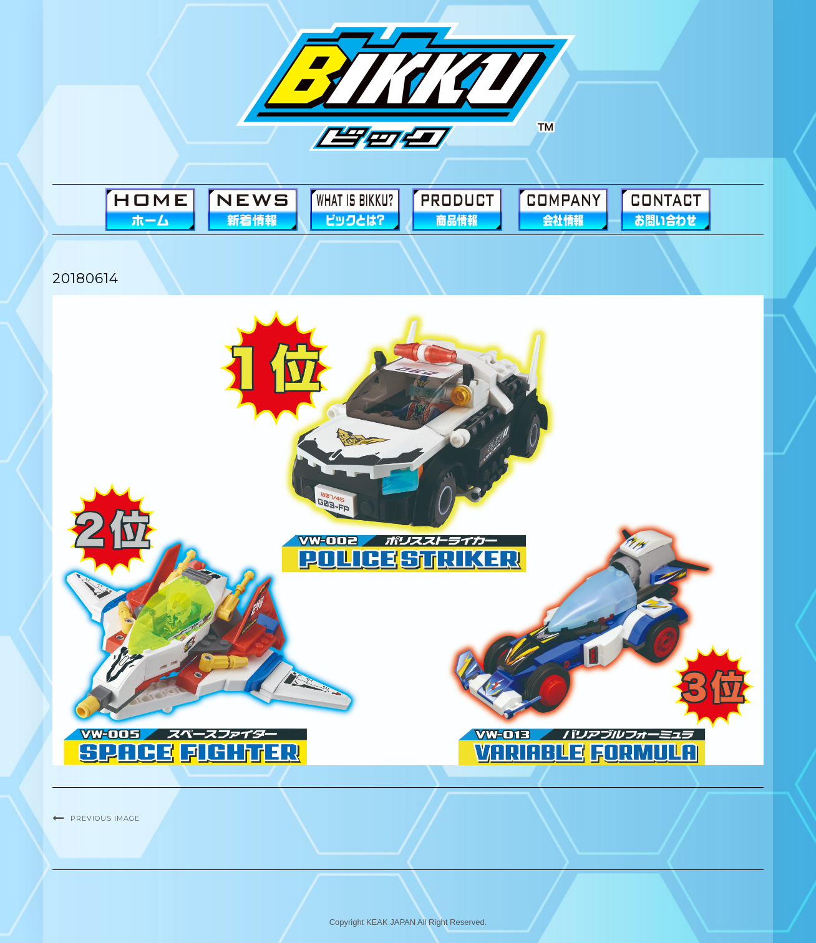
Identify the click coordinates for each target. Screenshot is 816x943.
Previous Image (105, 818)
